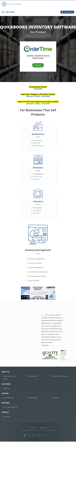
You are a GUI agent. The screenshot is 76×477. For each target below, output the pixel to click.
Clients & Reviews (32, 376)
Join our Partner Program (10, 407)
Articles (5, 379)
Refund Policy (42, 427)
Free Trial (38, 65)
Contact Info (6, 416)
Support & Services (8, 398)
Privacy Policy (34, 427)
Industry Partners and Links (59, 376)
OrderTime (6, 388)
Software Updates (32, 398)
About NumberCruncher (10, 376)
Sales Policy (55, 398)
